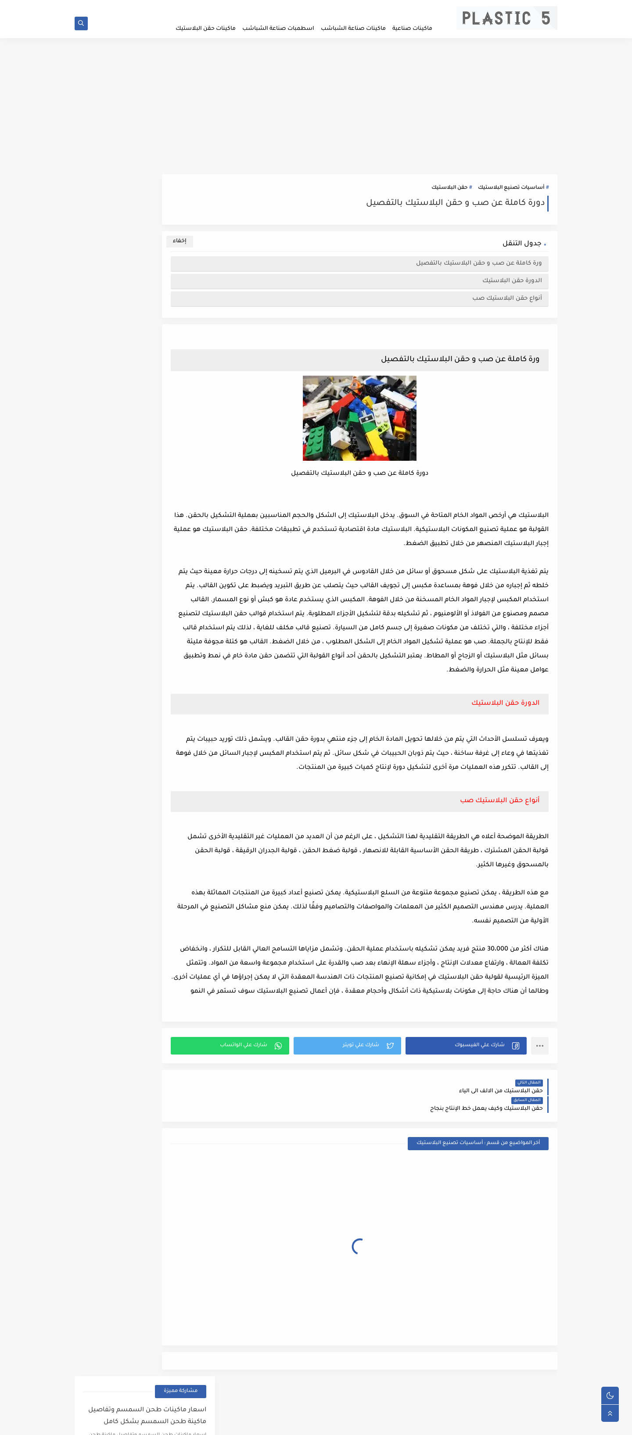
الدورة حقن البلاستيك (512, 285)
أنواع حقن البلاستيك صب (507, 303)
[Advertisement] (316, 110)
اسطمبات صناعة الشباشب (278, 29)
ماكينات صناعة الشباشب (353, 29)
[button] (476, 1092)
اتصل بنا (335, 7)
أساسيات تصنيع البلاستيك (511, 192)
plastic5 (487, 1423)
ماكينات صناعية (412, 29)
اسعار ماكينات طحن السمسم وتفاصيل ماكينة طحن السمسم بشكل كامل (147, 218)
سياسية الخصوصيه (373, 7)
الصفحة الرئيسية (419, 7)
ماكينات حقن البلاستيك (206, 29)
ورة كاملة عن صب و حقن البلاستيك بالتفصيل (479, 268)
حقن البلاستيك (449, 192)
